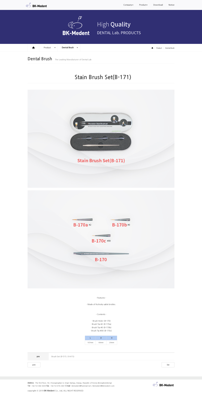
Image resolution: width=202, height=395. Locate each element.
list (168, 365)
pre (34, 365)
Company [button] (128, 5)
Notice (171, 5)
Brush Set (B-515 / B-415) (62, 356)
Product (47, 48)
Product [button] (143, 5)
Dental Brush (68, 48)
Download (158, 5)
